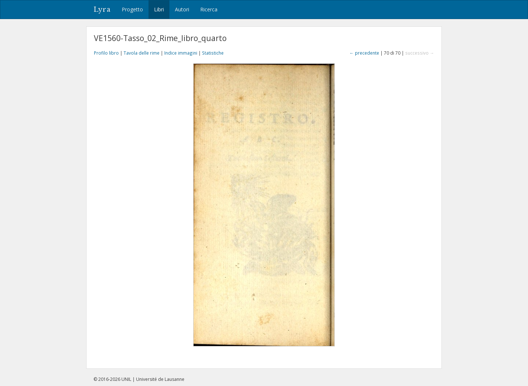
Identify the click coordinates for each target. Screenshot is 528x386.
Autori (182, 9)
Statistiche (213, 53)
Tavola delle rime (142, 53)
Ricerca (208, 9)
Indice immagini (180, 53)
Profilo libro (106, 53)
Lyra (102, 9)
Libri (159, 9)
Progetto (132, 9)
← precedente (364, 53)
